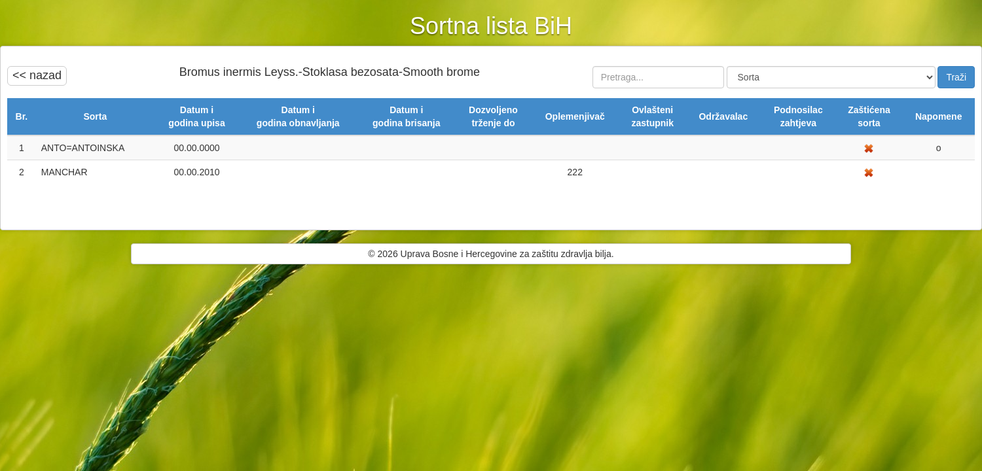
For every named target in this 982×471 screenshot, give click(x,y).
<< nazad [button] (37, 75)
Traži (956, 77)
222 (575, 172)
